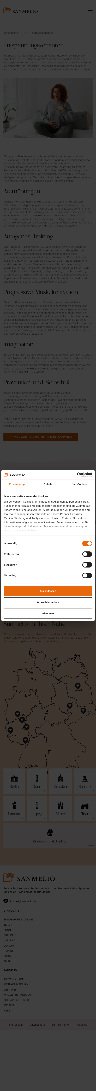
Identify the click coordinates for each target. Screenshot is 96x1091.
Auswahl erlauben (48, 602)
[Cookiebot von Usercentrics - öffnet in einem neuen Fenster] (77, 474)
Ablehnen (48, 613)
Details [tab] (48, 484)
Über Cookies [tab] (79, 484)
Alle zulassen (48, 590)
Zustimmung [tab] (17, 484)
